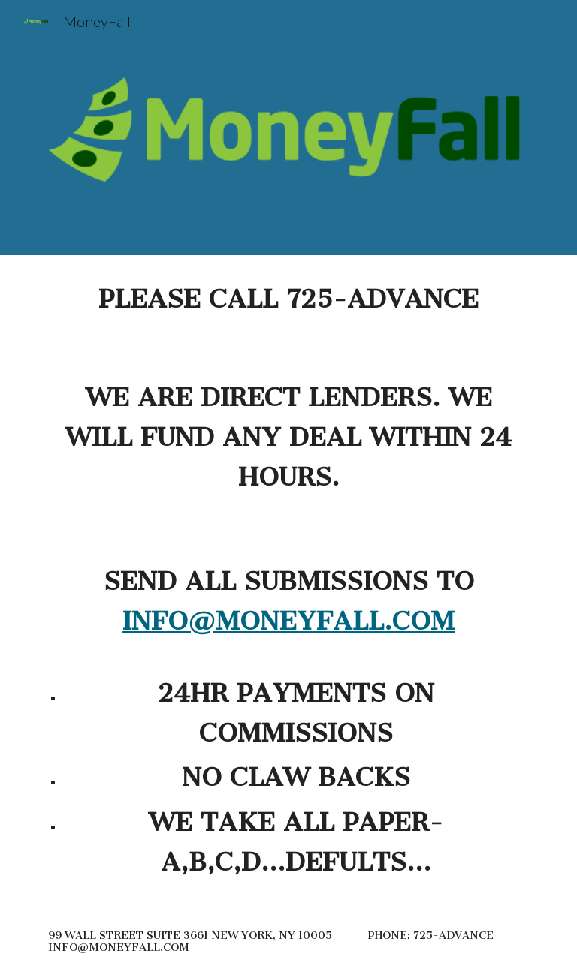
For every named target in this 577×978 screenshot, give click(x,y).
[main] (288, 580)
